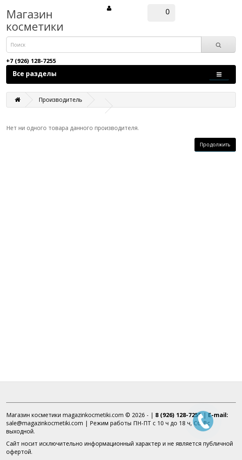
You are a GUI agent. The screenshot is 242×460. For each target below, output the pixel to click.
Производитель (60, 99)
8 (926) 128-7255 (178, 415)
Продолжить (215, 144)
